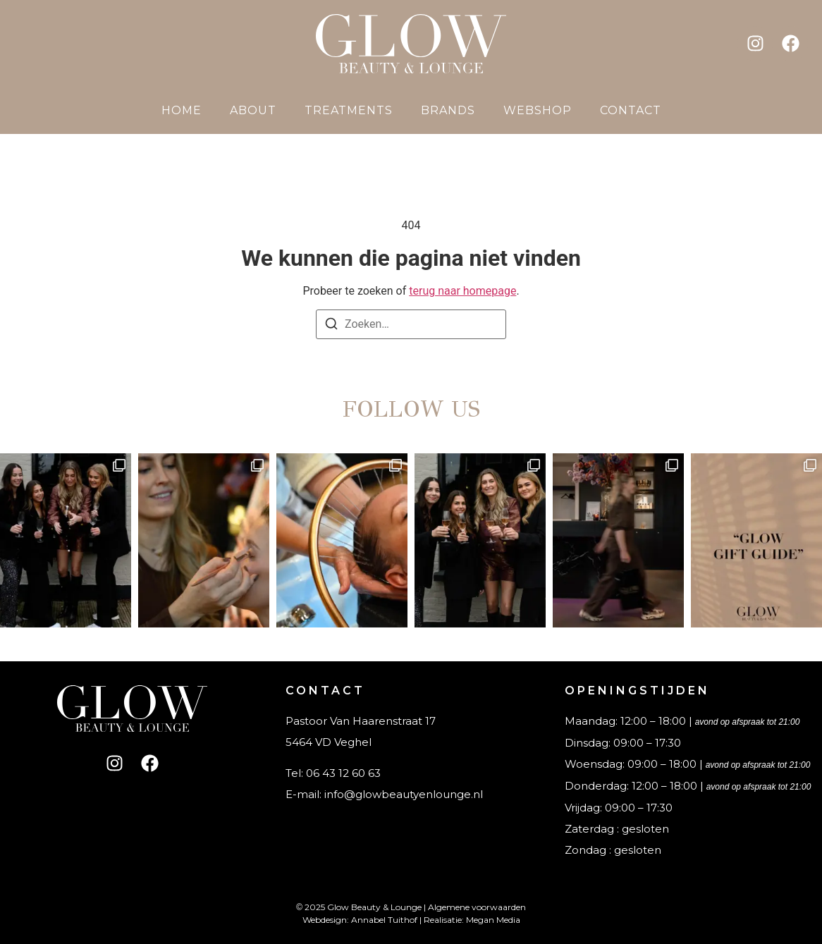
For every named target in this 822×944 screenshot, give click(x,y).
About (253, 110)
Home (181, 110)
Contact (630, 110)
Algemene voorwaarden (477, 907)
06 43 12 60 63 (343, 773)
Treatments (349, 110)
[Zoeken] (331, 326)
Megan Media (493, 919)
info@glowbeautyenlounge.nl (403, 794)
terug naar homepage (462, 291)
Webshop (537, 110)
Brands (448, 110)
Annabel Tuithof (384, 919)
